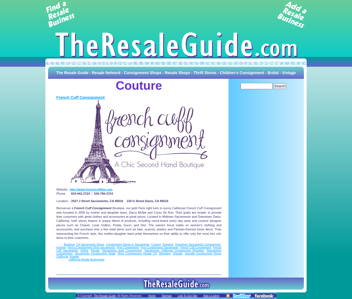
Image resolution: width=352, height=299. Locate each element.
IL (107, 63)
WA (287, 63)
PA (241, 63)
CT (79, 63)
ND (219, 63)
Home (152, 295)
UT (271, 63)
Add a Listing (211, 295)
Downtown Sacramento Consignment (198, 244)
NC (213, 63)
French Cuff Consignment (80, 97)
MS (163, 63)
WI (298, 63)
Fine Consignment (128, 247)
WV (293, 63)
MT (175, 63)
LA (130, 63)
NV (186, 63)
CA (68, 63)
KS (120, 63)
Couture (156, 244)
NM (202, 63)
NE (181, 63)
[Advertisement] (176, 14)
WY (304, 63)
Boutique (69, 244)
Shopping (164, 253)
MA (147, 63)
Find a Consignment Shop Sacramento (91, 247)
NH (191, 63)
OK (230, 63)
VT (276, 63)
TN (261, 63)
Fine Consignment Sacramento (159, 247)
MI (152, 63)
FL (89, 63)
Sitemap (167, 295)
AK (52, 63)
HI (99, 63)
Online (85, 250)
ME (135, 63)
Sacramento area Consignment (122, 250)
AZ (57, 63)
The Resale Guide (105, 295)
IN (111, 63)
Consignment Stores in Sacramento (128, 244)
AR (63, 63)
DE (84, 63)
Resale (95, 250)
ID (103, 63)
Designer (168, 244)
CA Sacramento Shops (90, 244)
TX (266, 63)
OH (224, 63)
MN (157, 63)
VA (281, 63)
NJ (196, 63)
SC (250, 63)
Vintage (74, 256)
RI (245, 63)
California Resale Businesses (86, 259)
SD (256, 63)
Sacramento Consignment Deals (95, 253)
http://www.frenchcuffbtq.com (91, 189)
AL (47, 63)
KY (125, 63)
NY (208, 63)
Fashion (61, 247)
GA (95, 63)
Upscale (178, 253)
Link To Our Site (187, 295)
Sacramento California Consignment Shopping (174, 250)
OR (236, 63)
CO (74, 63)
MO (169, 63)
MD (141, 63)
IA (115, 63)
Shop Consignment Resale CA (137, 253)
